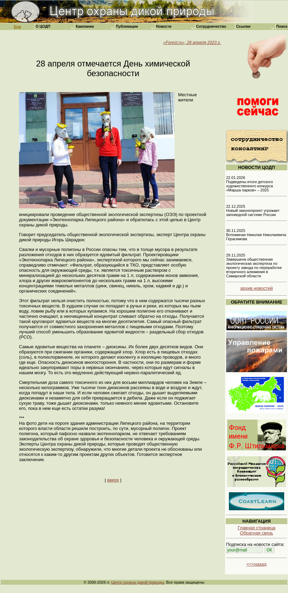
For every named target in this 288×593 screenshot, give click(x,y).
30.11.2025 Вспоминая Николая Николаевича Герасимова (256, 234)
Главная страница (256, 527)
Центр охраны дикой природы (137, 582)
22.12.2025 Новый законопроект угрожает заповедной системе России (253, 210)
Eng (17, 27)
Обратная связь (256, 533)
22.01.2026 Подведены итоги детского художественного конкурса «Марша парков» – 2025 (249, 184)
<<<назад (257, 564)
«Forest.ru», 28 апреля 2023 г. (192, 42)
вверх (113, 480)
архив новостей (256, 288)
